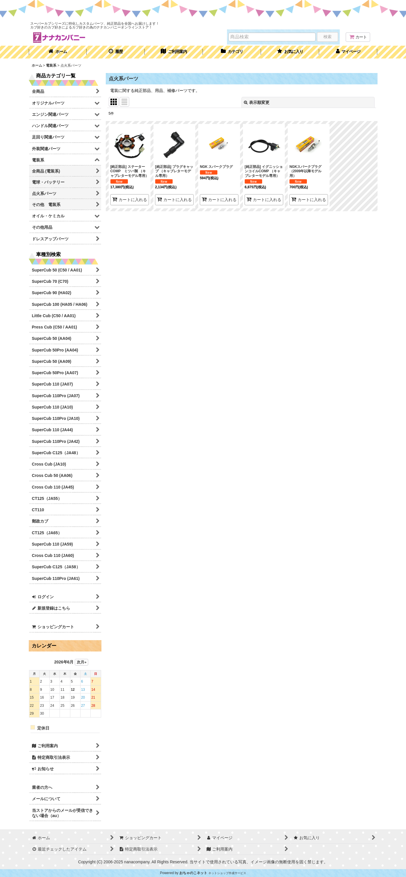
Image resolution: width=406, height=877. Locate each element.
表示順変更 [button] (256, 102)
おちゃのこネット (193, 873)
